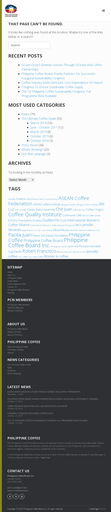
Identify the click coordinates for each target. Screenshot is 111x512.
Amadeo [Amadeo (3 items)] (12, 199)
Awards (10, 352)
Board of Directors (14, 335)
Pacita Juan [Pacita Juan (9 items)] (20, 234)
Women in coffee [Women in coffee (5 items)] (56, 256)
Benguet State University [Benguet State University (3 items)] (88, 204)
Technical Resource (15, 307)
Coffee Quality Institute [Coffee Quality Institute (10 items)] (35, 214)
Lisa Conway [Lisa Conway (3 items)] (46, 230)
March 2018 (38, 123)
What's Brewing (14, 373)
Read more (45, 457)
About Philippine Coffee (17, 347)
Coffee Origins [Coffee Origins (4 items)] (95, 209)
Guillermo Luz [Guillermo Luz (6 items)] (54, 220)
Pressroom (11, 370)
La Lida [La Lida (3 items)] (37, 230)
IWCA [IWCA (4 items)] (78, 225)
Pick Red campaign (34, 154)
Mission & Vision (14, 332)
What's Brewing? (32, 149)
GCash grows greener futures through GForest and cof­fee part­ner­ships (43, 391)
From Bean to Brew (15, 349)
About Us (11, 275)
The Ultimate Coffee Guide (39, 119)
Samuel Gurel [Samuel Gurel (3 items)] (79, 252)
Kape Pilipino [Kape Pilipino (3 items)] (27, 230)
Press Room (30, 145)
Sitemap (10, 292)
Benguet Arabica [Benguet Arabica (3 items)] (69, 204)
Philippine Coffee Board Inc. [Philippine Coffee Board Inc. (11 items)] (48, 242)
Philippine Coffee (14, 278)
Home (9, 272)
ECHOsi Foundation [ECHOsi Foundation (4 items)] (20, 220)
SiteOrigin (94, 509)
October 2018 (39, 141)
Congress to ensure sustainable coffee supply (52, 87)
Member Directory (15, 310)
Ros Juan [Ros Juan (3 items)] (68, 252)
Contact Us (12, 287)
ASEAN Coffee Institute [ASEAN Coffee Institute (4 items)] (47, 204)
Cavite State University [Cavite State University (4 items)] (41, 209)
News (25, 114)
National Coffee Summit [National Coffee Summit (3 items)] (89, 230)
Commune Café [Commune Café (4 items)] (71, 215)
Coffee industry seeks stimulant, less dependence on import (62, 83)
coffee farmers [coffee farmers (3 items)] (79, 210)
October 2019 (39, 136)
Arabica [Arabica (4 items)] (20, 199)
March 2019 (38, 132)
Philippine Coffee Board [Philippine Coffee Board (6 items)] (43, 240)
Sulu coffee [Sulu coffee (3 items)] (23, 257)
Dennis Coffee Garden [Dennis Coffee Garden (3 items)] (91, 215)
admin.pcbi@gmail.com (17, 487)
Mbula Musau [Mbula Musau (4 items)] (61, 230)
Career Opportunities (16, 284)
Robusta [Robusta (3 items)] (60, 252)
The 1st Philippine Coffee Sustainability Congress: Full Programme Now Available (47, 420)
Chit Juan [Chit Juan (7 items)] (64, 209)
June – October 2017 (43, 127)
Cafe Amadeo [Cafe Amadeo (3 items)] (20, 210)
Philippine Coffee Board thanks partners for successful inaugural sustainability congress (53, 399)
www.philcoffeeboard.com (17, 490)
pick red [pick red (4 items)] (73, 246)
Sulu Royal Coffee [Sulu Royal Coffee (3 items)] (35, 257)
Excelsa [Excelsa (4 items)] (37, 220)
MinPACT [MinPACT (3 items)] (74, 230)
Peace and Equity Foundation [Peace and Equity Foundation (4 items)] (50, 235)
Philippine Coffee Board (17, 329)
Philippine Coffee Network (18, 290)
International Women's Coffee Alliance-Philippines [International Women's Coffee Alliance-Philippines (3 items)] (52, 225)
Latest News (12, 281)
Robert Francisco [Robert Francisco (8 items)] (39, 251)
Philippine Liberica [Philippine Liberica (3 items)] (59, 246)
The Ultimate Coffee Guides (19, 364)
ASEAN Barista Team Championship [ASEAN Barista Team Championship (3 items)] (42, 199)
